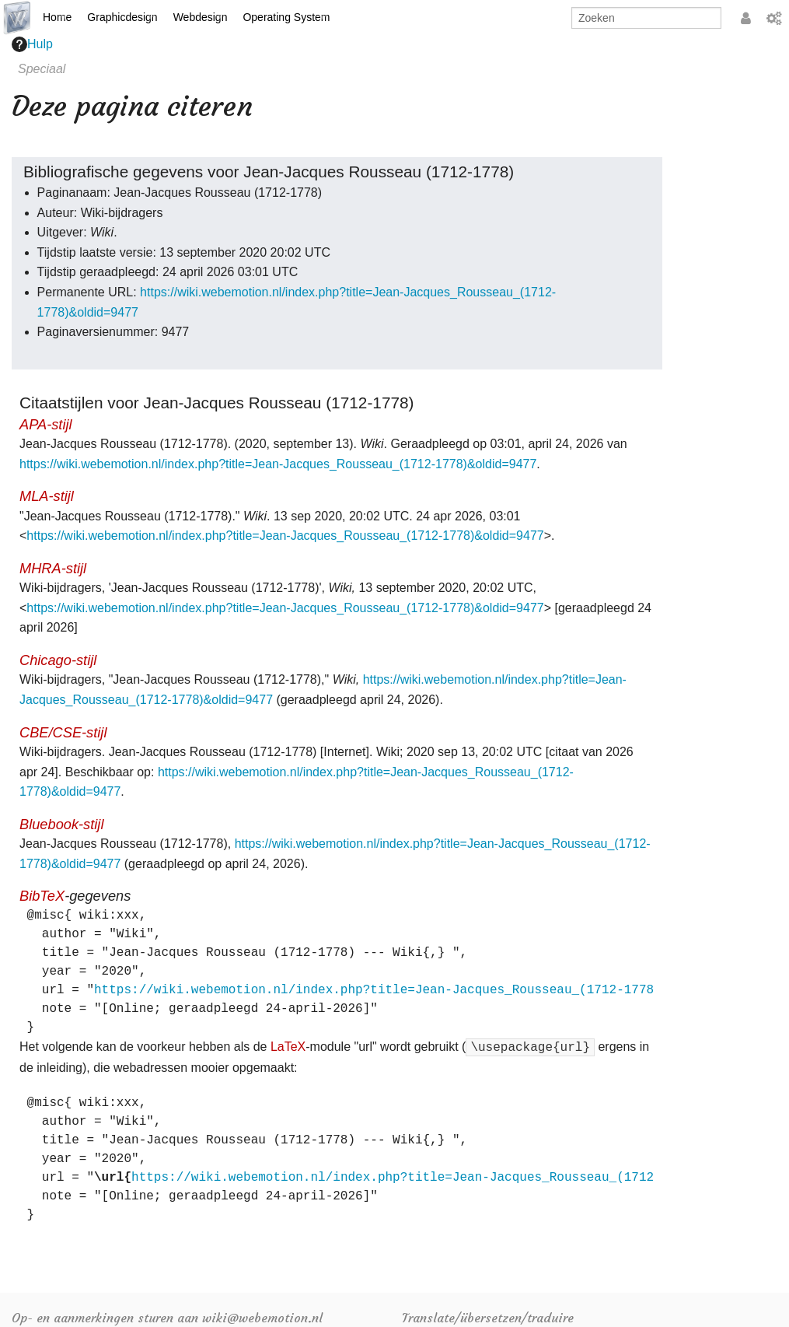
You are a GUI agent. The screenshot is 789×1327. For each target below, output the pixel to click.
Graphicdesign (122, 17)
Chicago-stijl (57, 660)
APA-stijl (45, 424)
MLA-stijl (46, 496)
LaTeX (288, 1046)
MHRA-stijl (52, 568)
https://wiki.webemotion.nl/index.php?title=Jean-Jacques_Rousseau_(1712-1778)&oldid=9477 (277, 464)
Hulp (32, 44)
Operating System (286, 17)
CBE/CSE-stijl (62, 732)
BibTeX (42, 896)
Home (57, 17)
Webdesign (200, 17)
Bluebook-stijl (61, 824)
